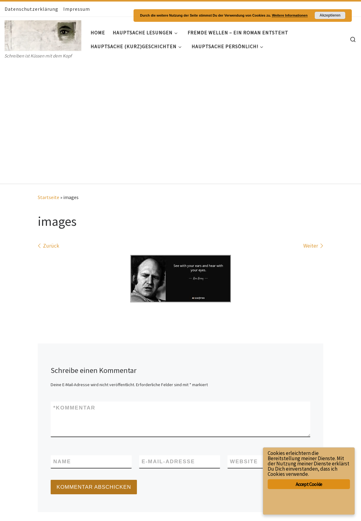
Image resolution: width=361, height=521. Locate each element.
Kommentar (74, 287)
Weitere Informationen (290, 15)
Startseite (48, 76)
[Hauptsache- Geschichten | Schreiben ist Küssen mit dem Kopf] (43, 34)
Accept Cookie (309, 484)
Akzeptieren (330, 15)
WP (27, 510)
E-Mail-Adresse (168, 340)
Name (62, 340)
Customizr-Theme (81, 510)
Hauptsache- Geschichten (45, 500)
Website (244, 340)
